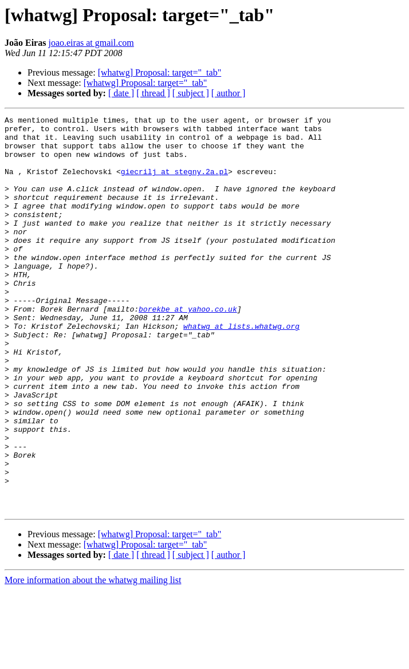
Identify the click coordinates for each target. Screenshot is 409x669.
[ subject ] (190, 93)
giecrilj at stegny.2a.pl (174, 183)
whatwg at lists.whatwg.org (241, 369)
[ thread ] (153, 93)
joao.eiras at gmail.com (90, 43)
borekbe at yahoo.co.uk (188, 348)
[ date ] (121, 93)
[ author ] (228, 93)
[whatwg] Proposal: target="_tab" (160, 72)
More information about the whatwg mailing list (93, 659)
